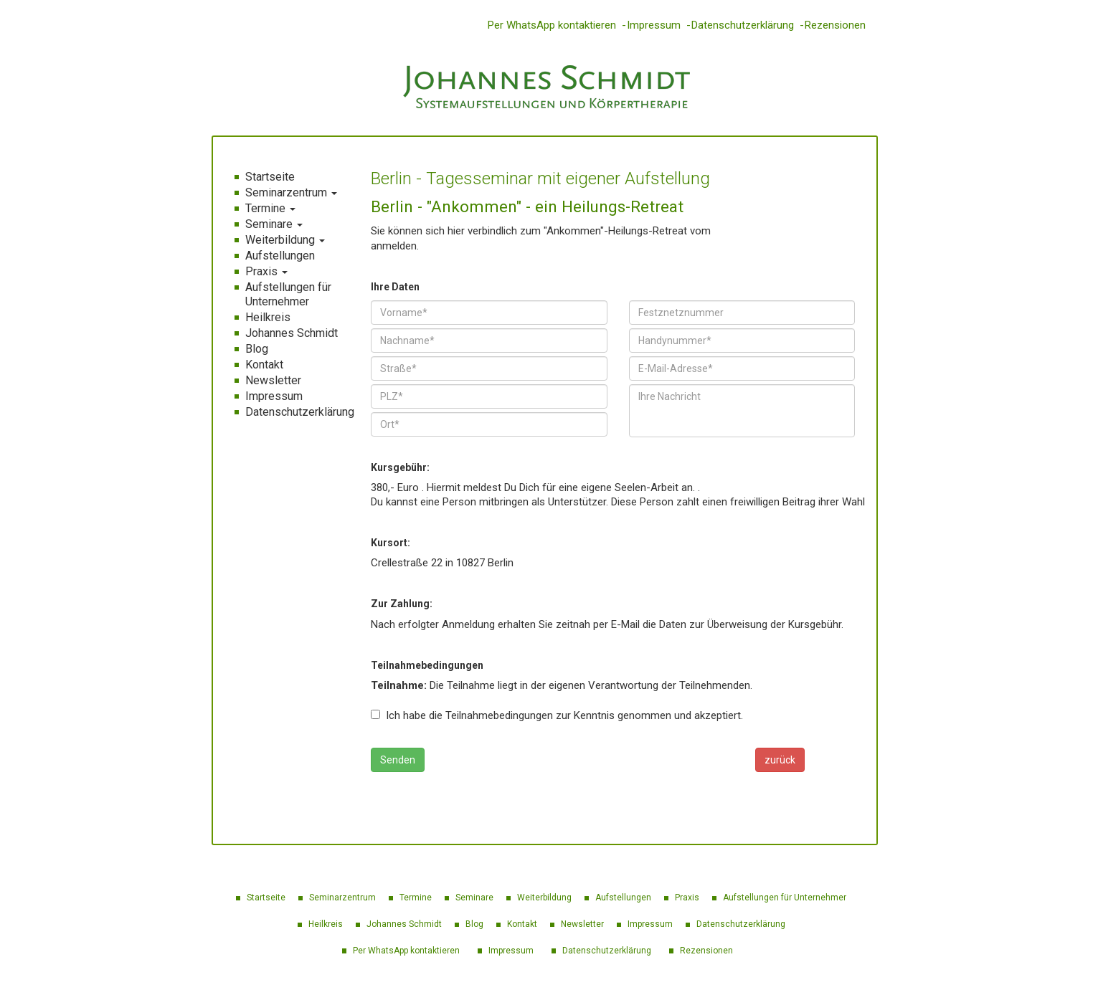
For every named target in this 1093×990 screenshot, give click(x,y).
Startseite (270, 177)
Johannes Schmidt (291, 333)
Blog (256, 349)
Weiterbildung (285, 240)
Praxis (266, 271)
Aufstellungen (280, 255)
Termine (270, 208)
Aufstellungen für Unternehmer (288, 294)
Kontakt (264, 364)
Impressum (654, 25)
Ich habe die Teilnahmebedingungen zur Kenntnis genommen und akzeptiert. (557, 715)
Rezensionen (835, 25)
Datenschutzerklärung (742, 25)
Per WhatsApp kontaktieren (552, 25)
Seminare (274, 224)
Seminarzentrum (291, 192)
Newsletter (273, 380)
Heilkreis (267, 317)
